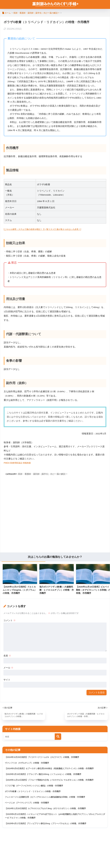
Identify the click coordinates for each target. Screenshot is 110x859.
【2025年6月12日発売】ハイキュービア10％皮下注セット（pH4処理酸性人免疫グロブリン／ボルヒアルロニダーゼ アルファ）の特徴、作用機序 (54, 819)
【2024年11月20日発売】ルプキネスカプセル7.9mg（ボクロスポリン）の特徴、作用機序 (48, 811)
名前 (7, 655)
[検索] (58, 737)
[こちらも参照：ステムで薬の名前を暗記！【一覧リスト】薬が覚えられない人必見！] (48, 229)
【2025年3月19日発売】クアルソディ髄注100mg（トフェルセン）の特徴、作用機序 (46, 775)
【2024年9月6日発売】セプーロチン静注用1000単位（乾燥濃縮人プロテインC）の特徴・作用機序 (52, 769)
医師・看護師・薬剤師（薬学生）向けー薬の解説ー (42, 474)
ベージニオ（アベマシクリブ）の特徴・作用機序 (28, 805)
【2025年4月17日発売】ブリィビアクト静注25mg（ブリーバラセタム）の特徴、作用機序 (48, 827)
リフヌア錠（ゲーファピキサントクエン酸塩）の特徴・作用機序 (36, 788)
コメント (9, 620)
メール (8, 667)
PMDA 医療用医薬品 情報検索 (19, 463)
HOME (55, 847)
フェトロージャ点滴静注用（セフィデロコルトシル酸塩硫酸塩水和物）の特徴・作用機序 (48, 799)
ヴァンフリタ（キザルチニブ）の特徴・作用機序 (28, 764)
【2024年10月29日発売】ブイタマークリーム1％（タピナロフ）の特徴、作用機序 (45, 758)
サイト (6, 679)
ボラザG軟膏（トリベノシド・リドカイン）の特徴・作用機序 (35, 794)
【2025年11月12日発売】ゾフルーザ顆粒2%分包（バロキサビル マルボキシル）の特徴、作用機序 (52, 781)
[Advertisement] (55, 515)
